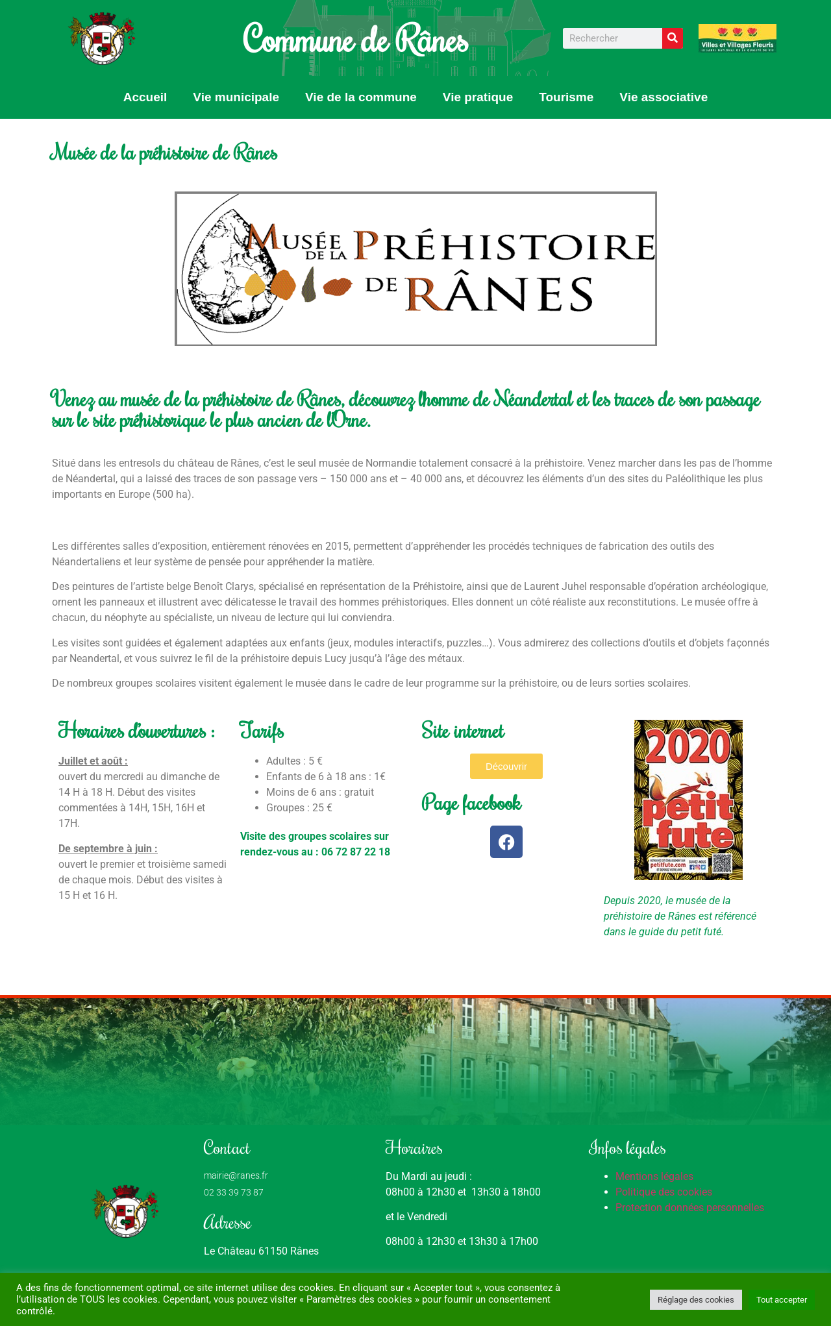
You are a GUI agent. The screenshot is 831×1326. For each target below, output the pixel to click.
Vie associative (663, 97)
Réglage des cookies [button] (696, 1300)
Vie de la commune (361, 97)
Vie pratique (478, 97)
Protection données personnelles (689, 1207)
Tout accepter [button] (781, 1300)
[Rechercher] (672, 38)
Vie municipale (236, 97)
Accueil (145, 97)
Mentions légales (654, 1176)
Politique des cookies (663, 1192)
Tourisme (566, 97)
